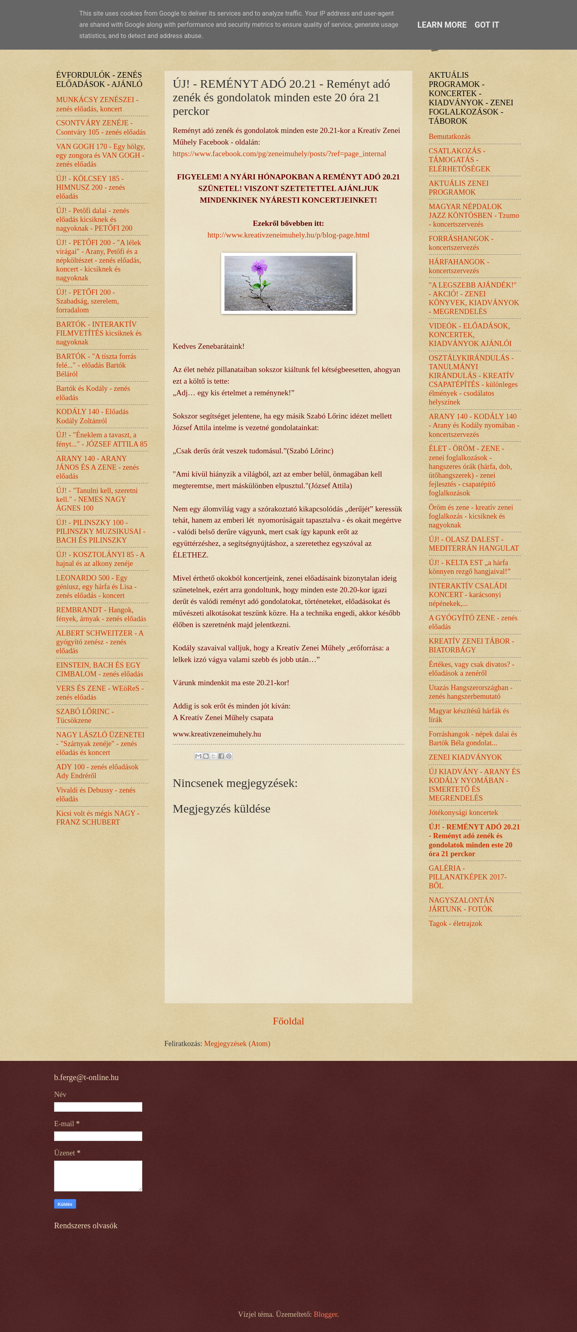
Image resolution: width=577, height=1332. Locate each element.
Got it (487, 25)
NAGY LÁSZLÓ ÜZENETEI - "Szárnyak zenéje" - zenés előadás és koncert (100, 744)
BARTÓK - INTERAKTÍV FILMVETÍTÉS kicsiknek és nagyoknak (99, 333)
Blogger (325, 1314)
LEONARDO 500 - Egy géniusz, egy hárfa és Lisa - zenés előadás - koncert (96, 587)
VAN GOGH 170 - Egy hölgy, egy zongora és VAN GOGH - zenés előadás (100, 155)
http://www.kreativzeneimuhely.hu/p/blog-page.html (289, 235)
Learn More (442, 25)
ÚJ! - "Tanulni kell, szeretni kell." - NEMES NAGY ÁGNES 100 (97, 499)
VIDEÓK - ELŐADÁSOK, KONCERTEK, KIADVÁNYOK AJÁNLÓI (470, 335)
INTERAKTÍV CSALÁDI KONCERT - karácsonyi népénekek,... (468, 595)
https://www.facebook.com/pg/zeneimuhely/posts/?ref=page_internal (279, 153)
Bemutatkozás (449, 137)
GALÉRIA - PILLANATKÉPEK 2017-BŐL (468, 877)
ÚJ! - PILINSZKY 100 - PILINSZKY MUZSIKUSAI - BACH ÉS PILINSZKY (100, 531)
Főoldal (289, 1021)
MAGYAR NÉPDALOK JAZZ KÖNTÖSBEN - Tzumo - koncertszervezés (474, 215)
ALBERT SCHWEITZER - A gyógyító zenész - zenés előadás (99, 642)
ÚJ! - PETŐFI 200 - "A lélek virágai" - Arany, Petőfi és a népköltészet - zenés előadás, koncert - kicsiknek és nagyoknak (98, 260)
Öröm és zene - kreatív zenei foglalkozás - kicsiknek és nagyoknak (471, 516)
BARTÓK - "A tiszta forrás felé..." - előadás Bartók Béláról (96, 365)
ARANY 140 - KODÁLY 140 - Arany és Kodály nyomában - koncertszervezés (474, 425)
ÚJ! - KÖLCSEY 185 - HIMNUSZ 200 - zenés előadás (90, 187)
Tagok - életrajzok (455, 924)
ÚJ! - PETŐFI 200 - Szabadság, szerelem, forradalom (87, 301)
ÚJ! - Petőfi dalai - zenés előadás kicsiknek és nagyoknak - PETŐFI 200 (94, 219)
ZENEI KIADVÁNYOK (465, 757)
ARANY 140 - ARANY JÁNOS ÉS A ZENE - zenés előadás (97, 467)
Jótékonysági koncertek (463, 813)
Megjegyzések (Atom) (237, 1044)
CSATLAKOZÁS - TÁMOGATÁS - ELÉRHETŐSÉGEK (459, 160)
